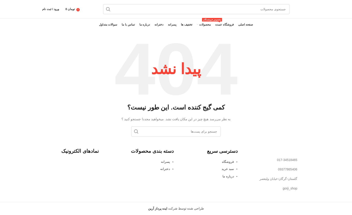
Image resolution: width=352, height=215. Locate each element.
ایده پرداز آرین (157, 208)
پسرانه (165, 161)
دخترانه (165, 169)
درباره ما (228, 176)
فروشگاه (228, 161)
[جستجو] (196, 9)
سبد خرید (228, 169)
